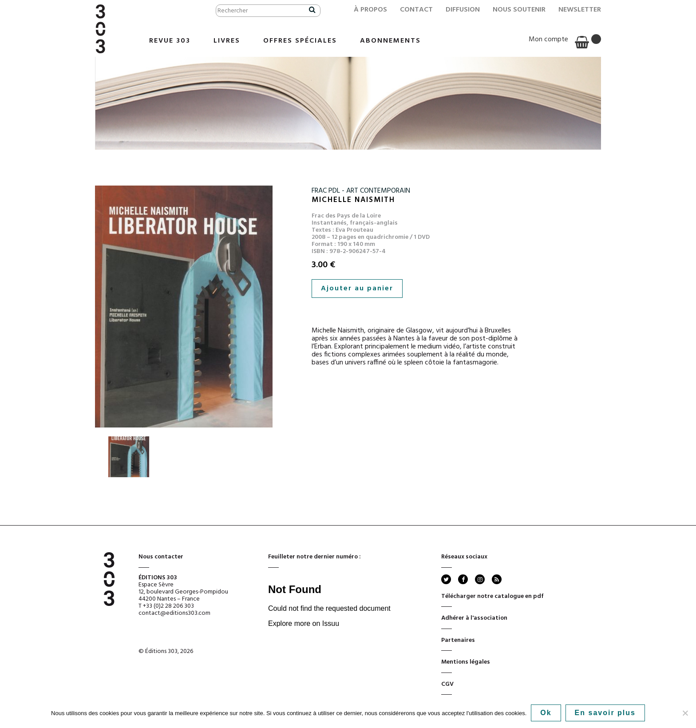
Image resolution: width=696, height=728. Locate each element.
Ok (545, 712)
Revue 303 (169, 41)
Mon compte (548, 39)
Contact (416, 10)
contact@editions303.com (174, 613)
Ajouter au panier (357, 288)
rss (496, 579)
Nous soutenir (519, 10)
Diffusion (463, 10)
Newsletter (579, 10)
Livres (227, 41)
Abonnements (390, 41)
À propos (370, 10)
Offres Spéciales (300, 41)
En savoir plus (605, 712)
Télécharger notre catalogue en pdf (492, 599)
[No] (684, 712)
